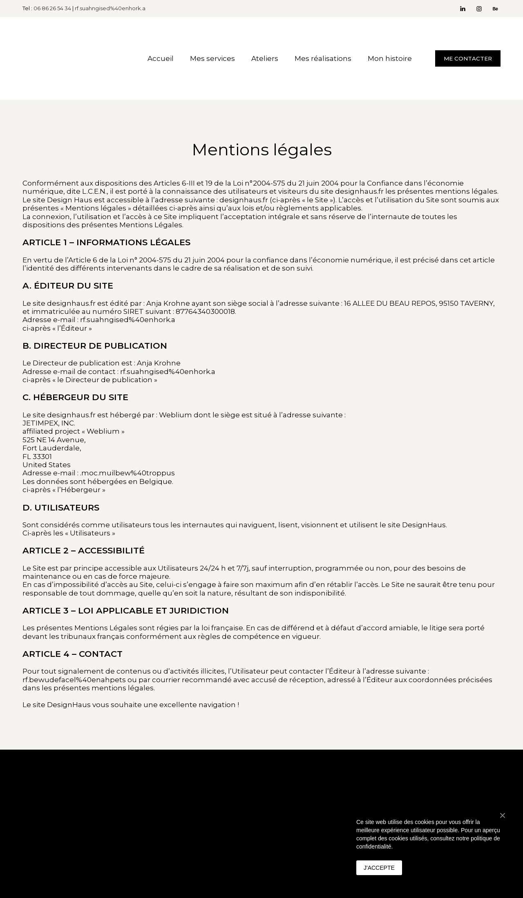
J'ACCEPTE (379, 867)
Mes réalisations (323, 58)
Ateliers (264, 58)
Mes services (212, 58)
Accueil (161, 58)
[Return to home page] (74, 58)
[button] (463, 9)
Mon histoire (390, 58)
